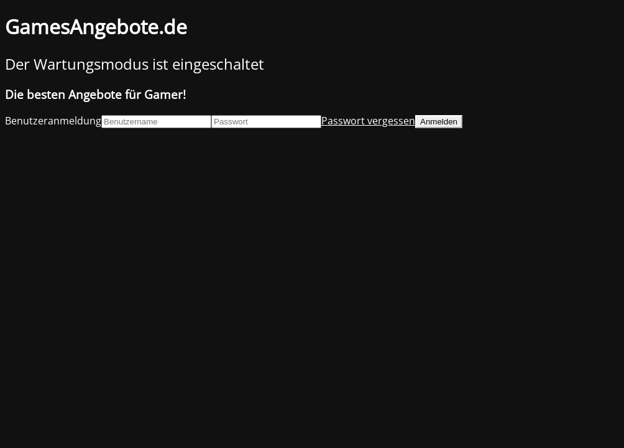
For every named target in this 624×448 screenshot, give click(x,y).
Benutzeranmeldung (53, 121)
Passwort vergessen (368, 121)
